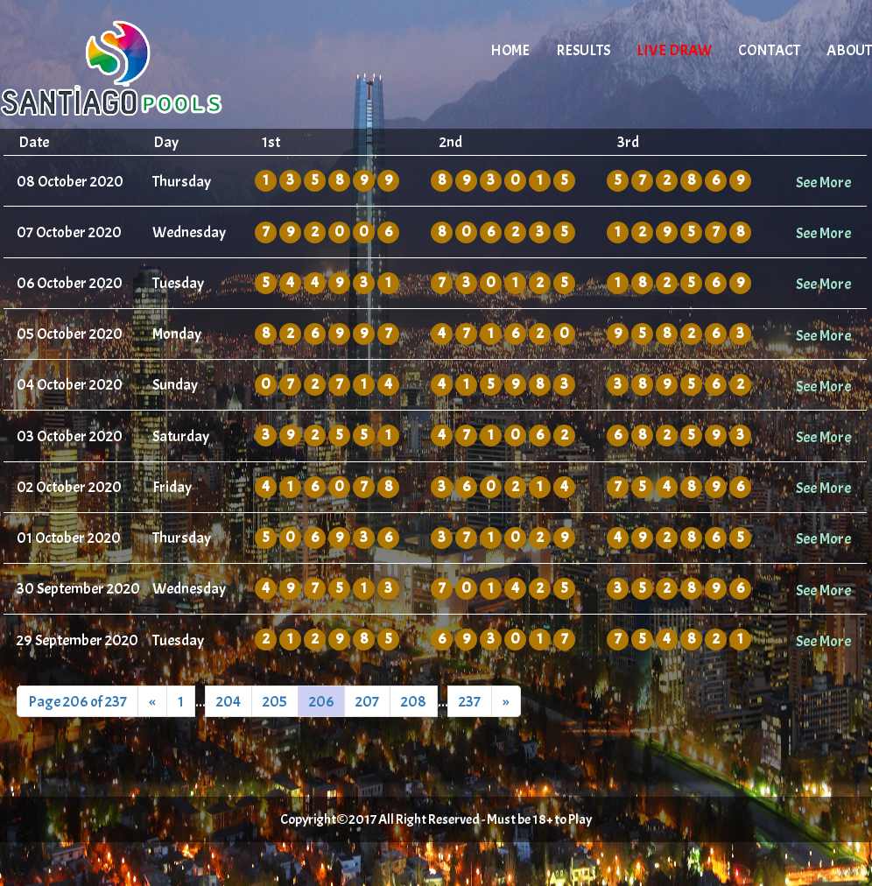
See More (823, 182)
